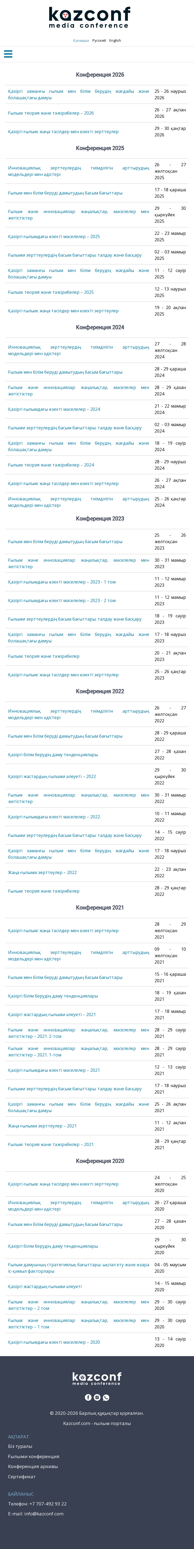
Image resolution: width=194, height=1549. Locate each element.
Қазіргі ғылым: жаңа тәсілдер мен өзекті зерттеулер (63, 132)
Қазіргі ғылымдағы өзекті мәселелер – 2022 (54, 817)
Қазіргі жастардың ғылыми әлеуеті (45, 1286)
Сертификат (22, 1476)
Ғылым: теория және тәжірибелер (43, 656)
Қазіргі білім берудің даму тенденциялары (53, 755)
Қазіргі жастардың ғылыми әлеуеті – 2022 (52, 776)
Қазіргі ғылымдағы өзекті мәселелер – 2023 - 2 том (62, 600)
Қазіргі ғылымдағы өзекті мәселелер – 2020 (54, 1342)
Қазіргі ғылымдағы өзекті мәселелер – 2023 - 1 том (62, 582)
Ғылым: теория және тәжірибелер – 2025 (51, 292)
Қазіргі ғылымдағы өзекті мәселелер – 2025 (54, 236)
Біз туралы (20, 1446)
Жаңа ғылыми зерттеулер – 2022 (42, 872)
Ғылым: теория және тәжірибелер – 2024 (51, 465)
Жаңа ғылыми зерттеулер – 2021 (42, 1126)
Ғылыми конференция (33, 1456)
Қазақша (81, 40)
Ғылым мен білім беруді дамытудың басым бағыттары (65, 193)
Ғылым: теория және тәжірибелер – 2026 (51, 113)
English (115, 40)
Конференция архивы (33, 1466)
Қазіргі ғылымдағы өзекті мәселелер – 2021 (54, 1070)
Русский (99, 40)
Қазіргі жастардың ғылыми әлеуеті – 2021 (52, 1014)
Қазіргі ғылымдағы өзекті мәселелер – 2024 (54, 409)
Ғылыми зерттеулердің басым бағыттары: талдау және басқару (75, 255)
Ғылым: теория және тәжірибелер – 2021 (51, 1144)
